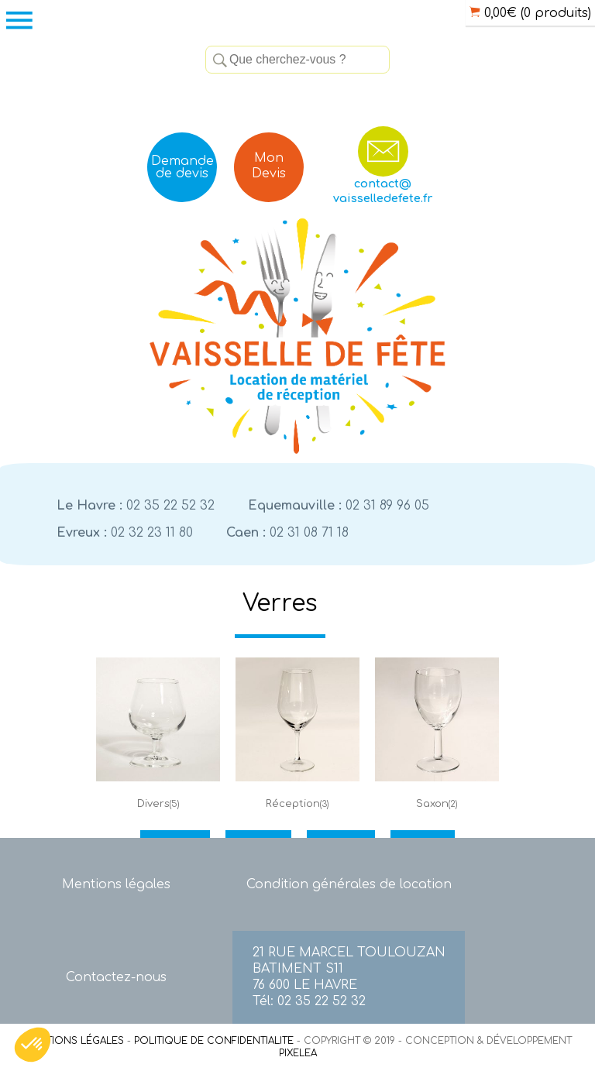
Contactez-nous (116, 977)
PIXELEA (298, 1053)
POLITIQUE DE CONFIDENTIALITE (214, 1040)
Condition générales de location (349, 884)
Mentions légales (116, 884)
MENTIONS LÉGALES (74, 1040)
